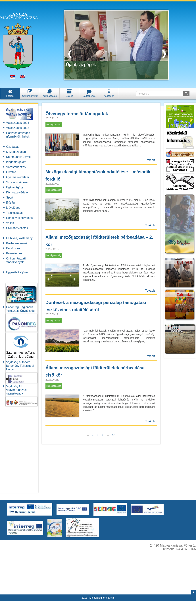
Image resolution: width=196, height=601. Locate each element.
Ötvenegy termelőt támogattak (76, 113)
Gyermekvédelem (17, 177)
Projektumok (14, 253)
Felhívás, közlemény (19, 238)
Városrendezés (16, 167)
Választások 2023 (17, 122)
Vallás (10, 222)
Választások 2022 (17, 127)
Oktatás (11, 172)
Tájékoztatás (14, 212)
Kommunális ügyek (18, 156)
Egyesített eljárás (17, 272)
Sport (9, 197)
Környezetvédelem (18, 192)
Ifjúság (10, 202)
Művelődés (13, 207)
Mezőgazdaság (16, 151)
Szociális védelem (17, 182)
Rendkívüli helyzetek (19, 217)
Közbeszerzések (16, 243)
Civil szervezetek (17, 228)
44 (113, 434)
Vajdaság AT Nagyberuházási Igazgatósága (16, 390)
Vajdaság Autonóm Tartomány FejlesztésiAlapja (20, 366)
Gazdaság (12, 146)
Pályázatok (13, 248)
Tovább (150, 160)
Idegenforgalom (16, 161)
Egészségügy (15, 187)
